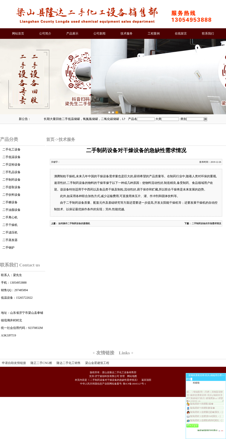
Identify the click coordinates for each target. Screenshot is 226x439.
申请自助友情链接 (14, 363)
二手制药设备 (11, 179)
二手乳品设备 (11, 172)
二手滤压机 (10, 232)
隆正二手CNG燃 (41, 363)
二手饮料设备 (11, 194)
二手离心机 (10, 217)
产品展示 (72, 33)
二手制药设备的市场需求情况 (206, 223)
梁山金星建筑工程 (97, 363)
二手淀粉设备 (11, 164)
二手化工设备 (11, 149)
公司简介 (45, 33)
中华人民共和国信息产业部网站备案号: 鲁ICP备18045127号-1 (113, 383)
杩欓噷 (196, 382)
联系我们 (208, 33)
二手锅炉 (8, 247)
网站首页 (18, 33)
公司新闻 (99, 33)
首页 (50, 139)
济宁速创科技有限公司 (107, 376)
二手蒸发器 (10, 240)
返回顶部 (146, 379)
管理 (122, 376)
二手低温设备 (11, 157)
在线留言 (181, 33)
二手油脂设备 (11, 209)
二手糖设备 (10, 202)
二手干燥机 (10, 224)
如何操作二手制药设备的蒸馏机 (74, 223)
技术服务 (127, 33)
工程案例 (154, 33)
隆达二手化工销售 (68, 363)
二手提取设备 (11, 187)
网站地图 (132, 376)
